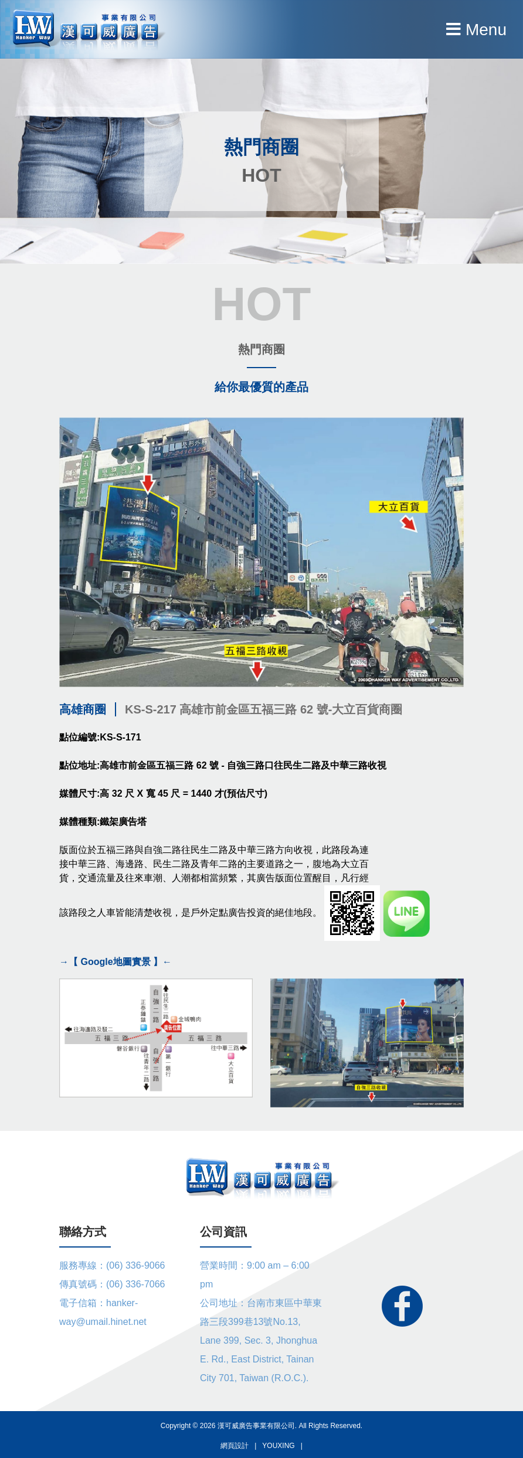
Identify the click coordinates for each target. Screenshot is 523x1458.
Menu (476, 30)
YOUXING (278, 1446)
